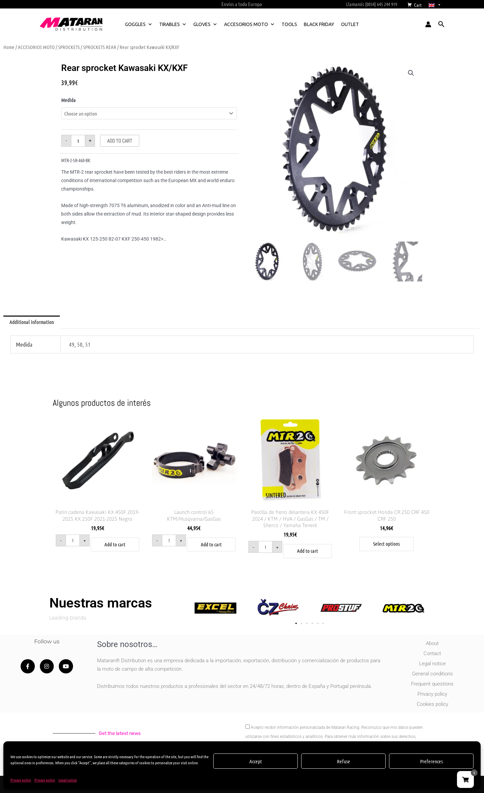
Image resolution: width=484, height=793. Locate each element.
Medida (68, 100)
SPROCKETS (69, 47)
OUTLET (350, 24)
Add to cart (119, 141)
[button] (441, 24)
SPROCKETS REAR (99, 47)
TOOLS (289, 24)
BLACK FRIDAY (319, 24)
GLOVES (205, 24)
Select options (386, 544)
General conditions (432, 674)
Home (9, 47)
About (432, 643)
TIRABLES (173, 24)
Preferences (431, 761)
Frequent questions (432, 684)
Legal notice (67, 780)
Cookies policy (432, 704)
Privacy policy (20, 780)
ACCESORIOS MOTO (249, 24)
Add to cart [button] (114, 544)
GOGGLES (138, 24)
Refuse (343, 761)
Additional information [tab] (31, 322)
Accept (255, 761)
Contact (432, 653)
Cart (418, 5)
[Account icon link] (428, 24)
